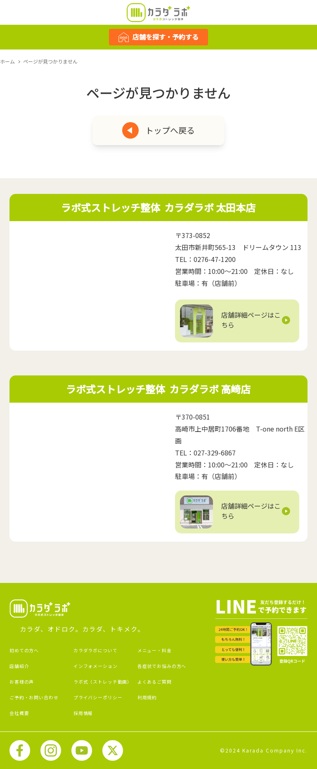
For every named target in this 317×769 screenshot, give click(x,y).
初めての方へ (24, 650)
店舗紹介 (19, 666)
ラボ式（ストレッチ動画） (102, 682)
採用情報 (83, 713)
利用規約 (147, 697)
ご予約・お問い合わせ (34, 697)
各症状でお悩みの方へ (162, 666)
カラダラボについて (95, 650)
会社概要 (19, 713)
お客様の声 (21, 682)
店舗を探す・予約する (158, 37)
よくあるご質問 (154, 682)
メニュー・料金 (154, 650)
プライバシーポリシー (98, 697)
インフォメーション (95, 666)
